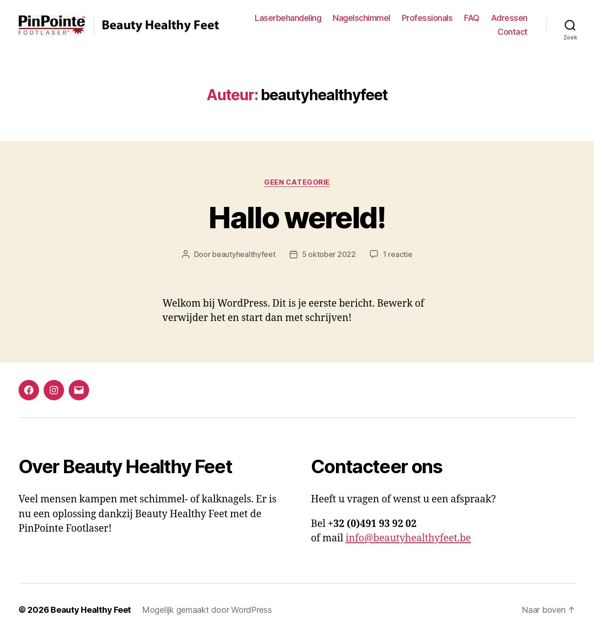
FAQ (471, 18)
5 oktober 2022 (329, 254)
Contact (512, 32)
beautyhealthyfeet (243, 254)
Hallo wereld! (296, 217)
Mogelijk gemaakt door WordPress (207, 610)
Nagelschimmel (361, 18)
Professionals (427, 18)
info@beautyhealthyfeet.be (408, 538)
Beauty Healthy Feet (91, 610)
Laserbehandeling (288, 18)
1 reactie (398, 254)
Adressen (509, 18)
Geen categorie (297, 182)
